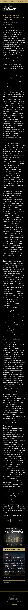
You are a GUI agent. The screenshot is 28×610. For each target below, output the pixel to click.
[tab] (25, 6)
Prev (7, 520)
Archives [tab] (7, 577)
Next (21, 520)
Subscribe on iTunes (21, 1)
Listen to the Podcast (7, 1)
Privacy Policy (14, 604)
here (18, 420)
